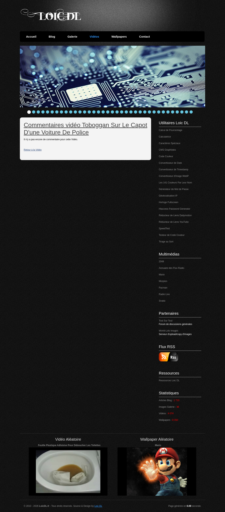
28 (154, 112)
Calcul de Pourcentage (170, 130)
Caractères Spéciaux (169, 143)
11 (75, 112)
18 (108, 112)
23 (131, 112)
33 (177, 112)
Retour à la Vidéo (33, 149)
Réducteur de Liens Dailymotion (175, 215)
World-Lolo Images (168, 330)
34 (182, 112)
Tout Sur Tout (166, 320)
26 (145, 112)
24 (136, 112)
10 (71, 112)
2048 (161, 261)
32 (173, 112)
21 (122, 112)
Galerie (72, 36)
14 (89, 112)
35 (187, 112)
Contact (144, 36)
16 (99, 112)
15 (94, 112)
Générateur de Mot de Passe (174, 189)
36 (191, 112)
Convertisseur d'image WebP (174, 176)
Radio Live (164, 294)
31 (168, 112)
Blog (52, 36)
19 (112, 112)
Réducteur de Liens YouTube (174, 222)
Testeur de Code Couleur (171, 235)
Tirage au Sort (166, 241)
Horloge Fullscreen (168, 202)
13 (85, 112)
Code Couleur (166, 156)
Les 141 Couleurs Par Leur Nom (175, 182)
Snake (162, 300)
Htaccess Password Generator (174, 208)
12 (80, 112)
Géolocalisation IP (168, 195)
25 (140, 112)
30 (163, 112)
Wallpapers (119, 36)
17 (103, 112)
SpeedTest (164, 228)
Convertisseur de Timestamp (173, 169)
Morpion (163, 281)
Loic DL (98, 506)
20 (117, 112)
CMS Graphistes (167, 149)
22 (126, 112)
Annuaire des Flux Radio (171, 268)
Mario (162, 274)
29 (159, 112)
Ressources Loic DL (169, 380)
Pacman (163, 287)
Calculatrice (165, 136)
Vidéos (94, 36)
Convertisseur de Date (170, 163)
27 (149, 112)
